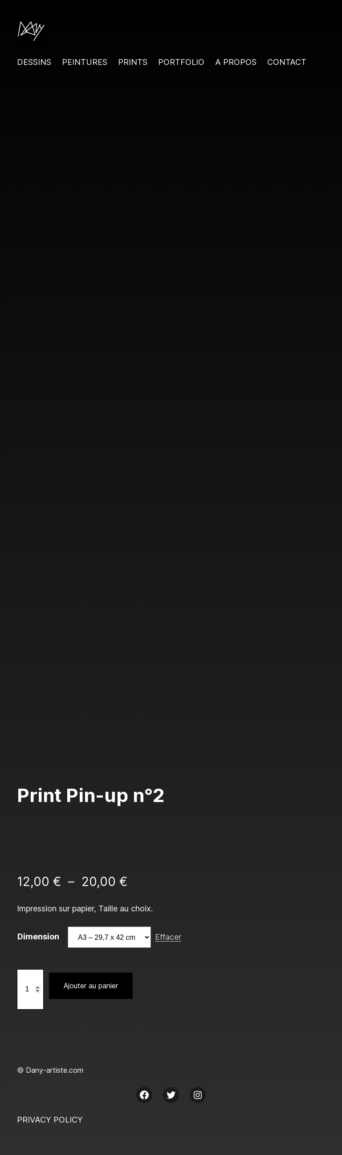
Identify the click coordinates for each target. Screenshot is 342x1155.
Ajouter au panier (91, 985)
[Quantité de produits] (30, 989)
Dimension (38, 936)
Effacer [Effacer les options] (168, 937)
